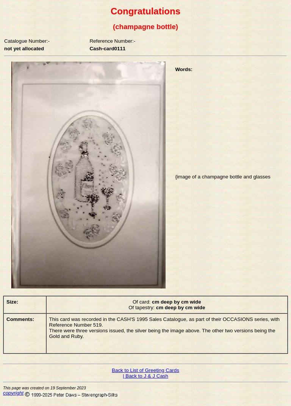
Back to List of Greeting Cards (145, 370)
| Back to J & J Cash (145, 376)
